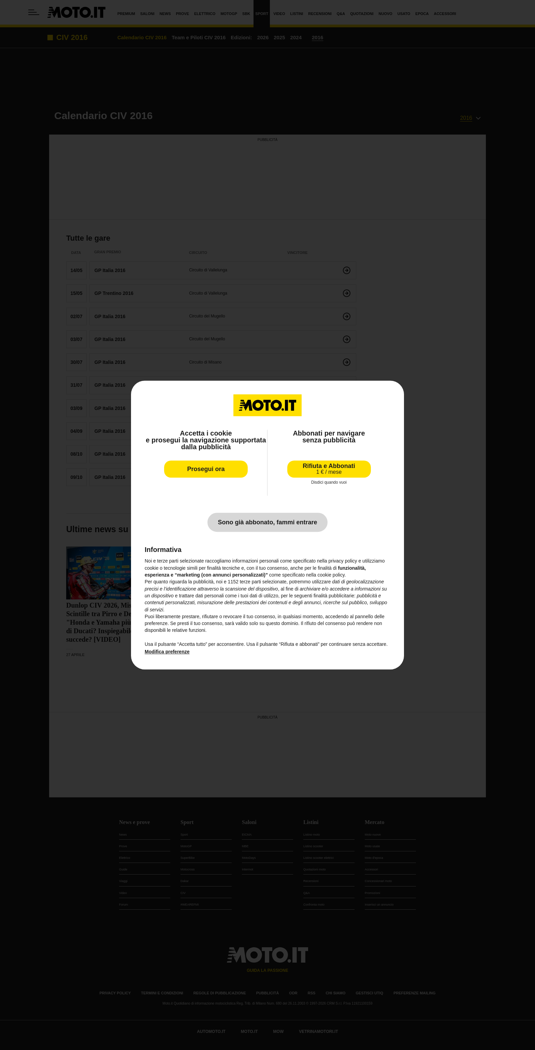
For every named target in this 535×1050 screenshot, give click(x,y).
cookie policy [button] (331, 575)
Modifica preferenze (167, 652)
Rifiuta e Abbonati (329, 469)
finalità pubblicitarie (334, 595)
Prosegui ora (206, 469)
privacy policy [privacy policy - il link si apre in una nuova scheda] (343, 561)
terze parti (250, 582)
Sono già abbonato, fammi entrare (267, 522)
